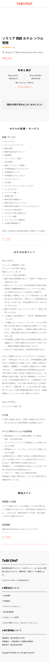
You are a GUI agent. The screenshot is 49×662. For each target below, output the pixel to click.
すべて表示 (6, 239)
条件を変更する (24, 87)
